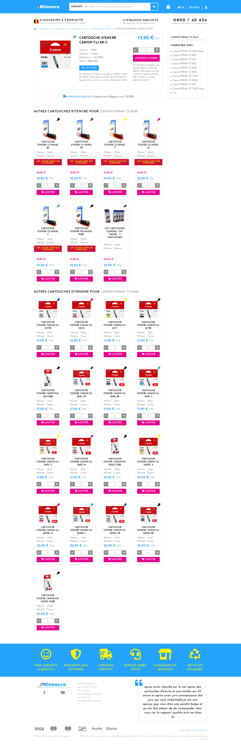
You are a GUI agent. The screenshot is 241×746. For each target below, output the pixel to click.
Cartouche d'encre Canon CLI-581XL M (81, 462)
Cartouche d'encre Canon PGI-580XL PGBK (115, 462)
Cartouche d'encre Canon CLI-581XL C (148, 394)
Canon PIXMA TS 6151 (184, 84)
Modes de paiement (91, 700)
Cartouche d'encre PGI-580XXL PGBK (81, 232)
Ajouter (48, 192)
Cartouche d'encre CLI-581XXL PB (81, 145)
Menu (180, 6)
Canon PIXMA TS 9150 (185, 68)
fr (167, 6)
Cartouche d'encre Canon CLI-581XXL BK (148, 530)
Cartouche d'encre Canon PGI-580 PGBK (48, 394)
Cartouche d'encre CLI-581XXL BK (47, 145)
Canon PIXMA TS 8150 (185, 55)
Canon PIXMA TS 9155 (185, 72)
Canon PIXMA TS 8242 (100, 29)
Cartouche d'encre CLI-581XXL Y (114, 145)
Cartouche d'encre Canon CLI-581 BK (148, 325)
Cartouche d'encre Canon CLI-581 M (81, 325)
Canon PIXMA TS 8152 (185, 63)
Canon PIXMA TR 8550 (185, 80)
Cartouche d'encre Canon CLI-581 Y (115, 325)
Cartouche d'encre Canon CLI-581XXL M (48, 530)
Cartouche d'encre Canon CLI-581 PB (48, 325)
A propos (86, 697)
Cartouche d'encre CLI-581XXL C (47, 232)
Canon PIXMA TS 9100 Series (188, 51)
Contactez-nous (89, 687)
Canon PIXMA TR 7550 (185, 76)
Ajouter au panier (146, 58)
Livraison (85, 690)
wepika (66, 736)
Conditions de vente (91, 694)
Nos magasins (88, 683)
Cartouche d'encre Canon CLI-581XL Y (48, 462)
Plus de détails (89, 68)
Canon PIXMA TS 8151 (184, 59)
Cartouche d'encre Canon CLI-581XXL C (81, 530)
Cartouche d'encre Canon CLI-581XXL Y (148, 462)
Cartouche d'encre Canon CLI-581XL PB (81, 394)
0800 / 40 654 (190, 20)
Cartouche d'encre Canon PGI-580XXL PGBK (48, 599)
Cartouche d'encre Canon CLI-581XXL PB (115, 530)
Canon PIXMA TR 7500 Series (189, 88)
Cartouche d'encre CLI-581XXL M (148, 145)
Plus (175, 93)
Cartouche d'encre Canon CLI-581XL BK (115, 394)
